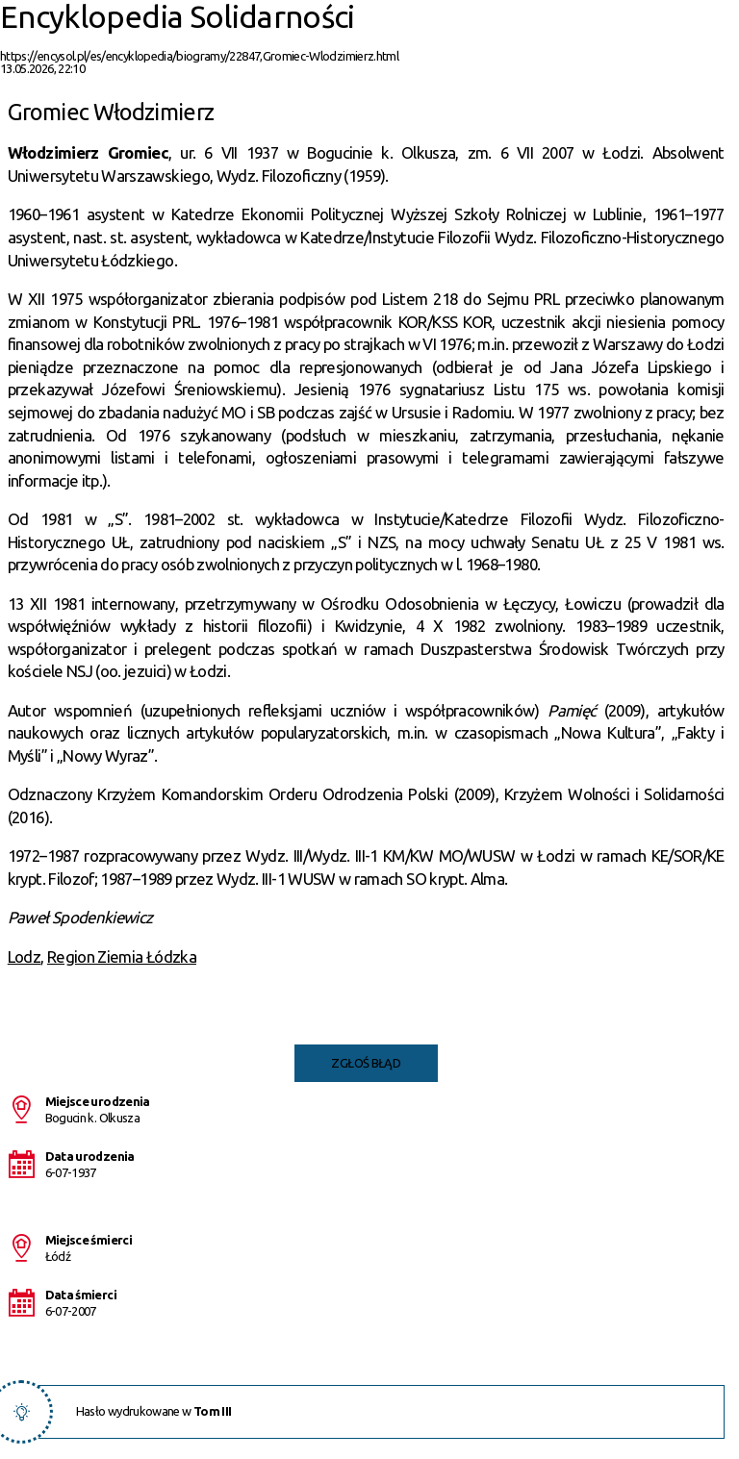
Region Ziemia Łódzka (121, 956)
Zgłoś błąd (365, 1062)
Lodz (24, 956)
